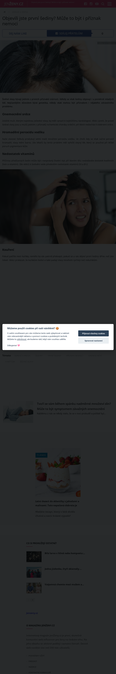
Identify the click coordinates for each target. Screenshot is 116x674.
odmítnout (21, 339)
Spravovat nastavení (94, 341)
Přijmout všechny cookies (93, 333)
